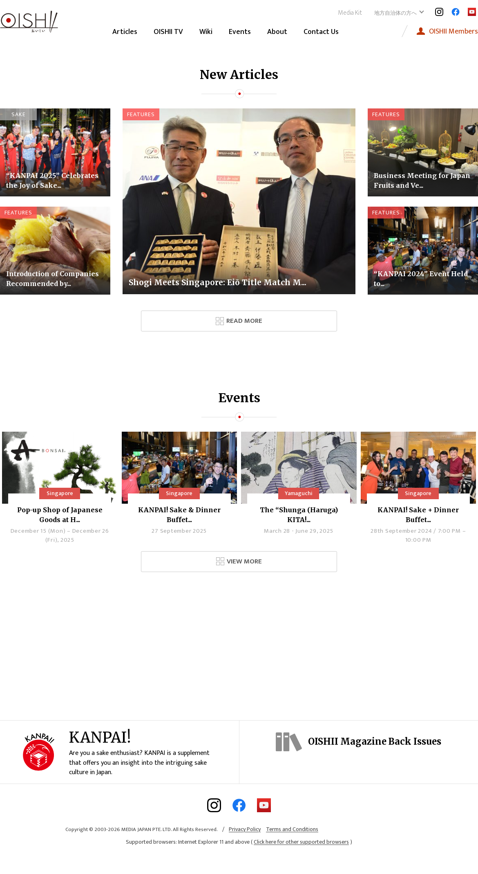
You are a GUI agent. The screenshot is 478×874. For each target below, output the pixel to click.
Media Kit (350, 12)
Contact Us (321, 32)
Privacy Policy (245, 844)
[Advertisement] (239, 643)
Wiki (205, 32)
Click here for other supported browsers (301, 857)
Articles (124, 32)
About (277, 32)
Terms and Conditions (292, 844)
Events (240, 32)
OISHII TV (168, 32)
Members (453, 31)
